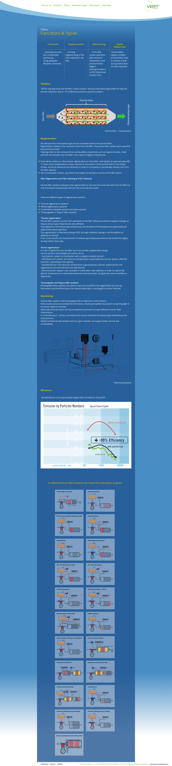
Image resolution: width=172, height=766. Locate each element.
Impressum (44, 764)
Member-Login (79, 5)
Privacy (53, 764)
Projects (57, 5)
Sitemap (60, 764)
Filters (67, 5)
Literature (106, 5)
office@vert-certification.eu (159, 764)
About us (46, 5)
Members (94, 5)
